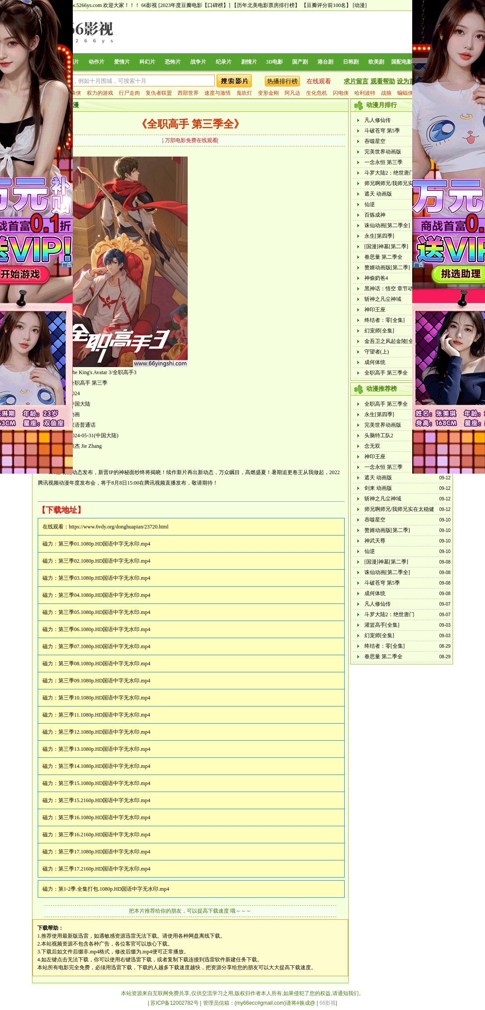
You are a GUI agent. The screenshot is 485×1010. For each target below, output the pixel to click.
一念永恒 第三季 (383, 162)
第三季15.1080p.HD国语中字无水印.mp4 (104, 783)
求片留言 (356, 81)
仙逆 (369, 204)
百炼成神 (374, 215)
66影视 (149, 5)
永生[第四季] (379, 236)
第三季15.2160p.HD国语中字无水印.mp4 (104, 800)
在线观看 (319, 81)
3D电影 (274, 62)
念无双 (372, 446)
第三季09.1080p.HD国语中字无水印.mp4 (104, 681)
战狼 (386, 93)
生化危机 (316, 93)
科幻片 (147, 62)
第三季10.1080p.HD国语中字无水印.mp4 (104, 698)
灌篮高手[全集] (381, 625)
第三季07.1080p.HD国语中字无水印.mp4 (104, 646)
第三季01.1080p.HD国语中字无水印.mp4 (104, 544)
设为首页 (409, 81)
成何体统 (374, 362)
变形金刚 (268, 93)
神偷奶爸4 (376, 278)
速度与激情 (217, 93)
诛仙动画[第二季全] (387, 225)
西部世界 (188, 93)
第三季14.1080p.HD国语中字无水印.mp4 (104, 766)
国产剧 (300, 62)
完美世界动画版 (382, 152)
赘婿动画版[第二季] (387, 267)
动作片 (96, 62)
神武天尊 (374, 541)
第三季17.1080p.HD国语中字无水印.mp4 (104, 852)
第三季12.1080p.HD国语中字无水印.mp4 (104, 732)
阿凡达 (292, 93)
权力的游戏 (100, 93)
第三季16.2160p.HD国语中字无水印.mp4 (104, 835)
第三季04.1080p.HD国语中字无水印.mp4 (104, 595)
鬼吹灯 (244, 93)
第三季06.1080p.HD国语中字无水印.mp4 (104, 629)
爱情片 (122, 62)
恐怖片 (173, 62)
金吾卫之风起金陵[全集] (392, 341)
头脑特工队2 (378, 435)
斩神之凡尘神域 (382, 299)
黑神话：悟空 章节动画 (391, 289)
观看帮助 (383, 81)
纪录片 (224, 62)
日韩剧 (351, 62)
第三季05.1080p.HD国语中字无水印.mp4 (104, 612)
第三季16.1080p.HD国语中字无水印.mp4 (104, 817)
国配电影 (401, 62)
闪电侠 (341, 93)
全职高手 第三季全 (386, 373)
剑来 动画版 (378, 488)
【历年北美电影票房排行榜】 (266, 5)
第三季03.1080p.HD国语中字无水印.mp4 (104, 578)
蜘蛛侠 (73, 93)
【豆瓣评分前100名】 (326, 5)
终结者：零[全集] (384, 320)
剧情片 (249, 62)
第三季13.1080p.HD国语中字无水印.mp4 (104, 749)
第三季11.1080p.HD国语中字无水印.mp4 (104, 715)
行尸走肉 (129, 93)
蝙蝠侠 (405, 93)
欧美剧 (376, 62)
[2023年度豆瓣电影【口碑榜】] (194, 5)
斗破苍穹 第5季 (382, 131)
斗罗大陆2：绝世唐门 (389, 173)
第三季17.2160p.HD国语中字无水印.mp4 (104, 869)
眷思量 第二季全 (383, 257)
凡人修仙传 (377, 120)
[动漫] (360, 5)
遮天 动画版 (378, 194)
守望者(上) (376, 352)
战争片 (198, 62)
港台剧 (325, 62)
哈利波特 (364, 93)
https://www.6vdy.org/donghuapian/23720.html (118, 527)
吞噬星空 (374, 141)
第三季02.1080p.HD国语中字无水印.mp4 (104, 561)
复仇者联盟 (159, 93)
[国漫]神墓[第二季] (386, 246)
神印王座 (374, 310)
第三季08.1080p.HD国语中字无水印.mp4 (104, 663)
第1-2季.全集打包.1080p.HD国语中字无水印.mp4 (113, 889)
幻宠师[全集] (379, 331)
